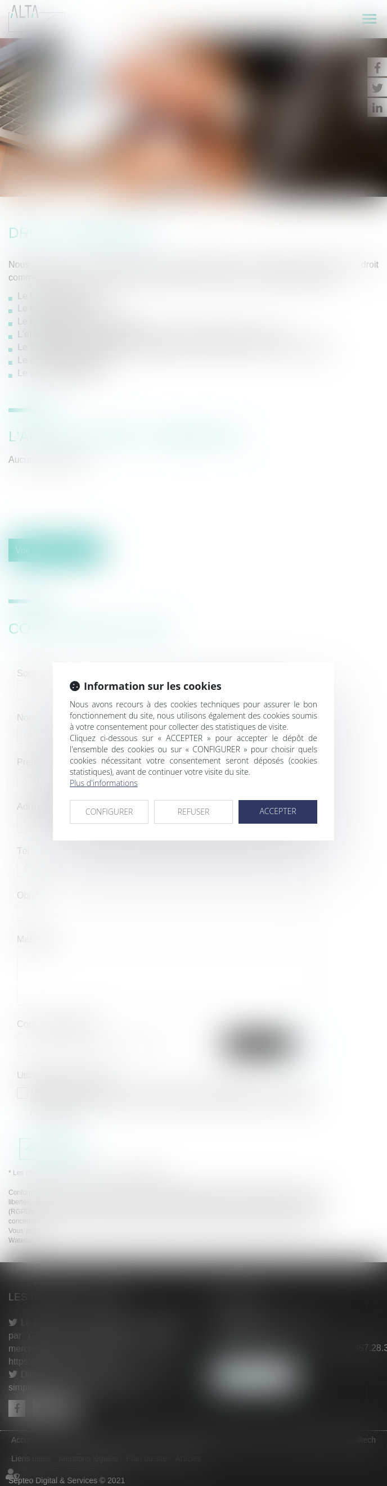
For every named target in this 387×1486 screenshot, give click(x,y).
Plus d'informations (104, 783)
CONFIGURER (109, 811)
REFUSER (194, 811)
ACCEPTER (277, 811)
